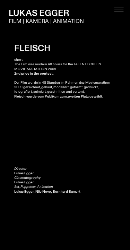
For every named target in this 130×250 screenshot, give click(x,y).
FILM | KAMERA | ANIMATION (46, 21)
